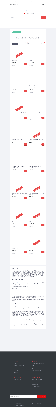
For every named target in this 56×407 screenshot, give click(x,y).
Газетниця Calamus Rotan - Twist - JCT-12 (36, 60)
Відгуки (28, 1)
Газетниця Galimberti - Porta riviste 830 (36, 248)
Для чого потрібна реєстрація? (36, 383)
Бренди (33, 1)
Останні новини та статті (38, 363)
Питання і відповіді (36, 386)
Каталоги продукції (36, 370)
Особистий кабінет (14, 4)
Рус (45, 4)
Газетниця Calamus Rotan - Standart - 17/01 (18, 167)
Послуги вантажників (18, 381)
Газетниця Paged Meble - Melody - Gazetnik (19, 113)
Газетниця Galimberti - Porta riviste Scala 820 (36, 194)
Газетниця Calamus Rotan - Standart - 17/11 (35, 86)
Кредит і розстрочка (37, 367)
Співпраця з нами (17, 382)
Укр (43, 4)
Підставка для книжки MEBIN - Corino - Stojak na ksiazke (35, 113)
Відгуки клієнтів (17, 367)
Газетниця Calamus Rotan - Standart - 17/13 (18, 86)
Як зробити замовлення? (37, 379)
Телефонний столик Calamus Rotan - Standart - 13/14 (36, 167)
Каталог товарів (16, 31)
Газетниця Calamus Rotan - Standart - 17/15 (18, 248)
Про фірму (16, 363)
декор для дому (19, 282)
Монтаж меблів (17, 379)
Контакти (38, 1)
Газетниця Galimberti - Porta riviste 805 (19, 221)
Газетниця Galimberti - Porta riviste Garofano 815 (19, 60)
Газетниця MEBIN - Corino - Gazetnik (18, 140)
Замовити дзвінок (29, 13)
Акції (33, 365)
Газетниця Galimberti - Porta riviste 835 (36, 221)
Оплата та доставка (20, 1)
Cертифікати (17, 370)
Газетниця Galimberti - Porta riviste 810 (19, 194)
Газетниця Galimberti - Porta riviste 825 (36, 140)
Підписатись (42, 396)
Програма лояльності (19, 368)
